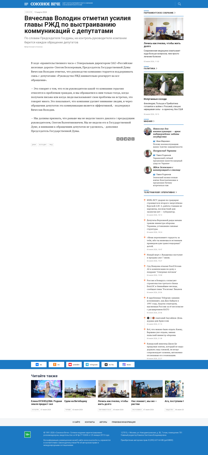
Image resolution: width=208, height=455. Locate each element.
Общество (169, 409)
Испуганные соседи (155, 99)
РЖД (51, 144)
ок (56, 364)
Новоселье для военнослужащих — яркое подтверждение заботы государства (167, 132)
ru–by (109, 364)
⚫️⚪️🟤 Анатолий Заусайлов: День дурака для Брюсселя (164, 319)
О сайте (76, 422)
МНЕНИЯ (148, 121)
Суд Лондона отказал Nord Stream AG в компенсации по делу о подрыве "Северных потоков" (164, 269)
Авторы (103, 422)
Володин (42, 144)
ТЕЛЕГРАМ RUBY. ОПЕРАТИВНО (159, 192)
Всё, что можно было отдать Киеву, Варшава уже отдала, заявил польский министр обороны (165, 332)
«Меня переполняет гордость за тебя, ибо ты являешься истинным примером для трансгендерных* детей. (164, 242)
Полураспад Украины (164, 150)
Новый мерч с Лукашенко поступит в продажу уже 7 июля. (165, 256)
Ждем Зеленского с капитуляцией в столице (166, 168)
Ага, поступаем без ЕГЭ (178, 401)
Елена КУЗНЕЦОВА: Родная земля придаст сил (46, 402)
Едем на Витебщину (75, 401)
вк (39, 364)
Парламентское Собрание (159, 13)
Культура (35, 409)
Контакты (90, 422)
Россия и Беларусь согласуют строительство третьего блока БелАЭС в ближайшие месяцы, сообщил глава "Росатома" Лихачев (164, 285)
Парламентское (105, 409)
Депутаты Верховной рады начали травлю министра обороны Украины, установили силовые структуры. (164, 224)
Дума (34, 144)
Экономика (137, 409)
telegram (92, 364)
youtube (74, 364)
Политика (149, 68)
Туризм (68, 409)
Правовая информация (123, 422)
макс (127, 364)
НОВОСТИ (28, 12)
